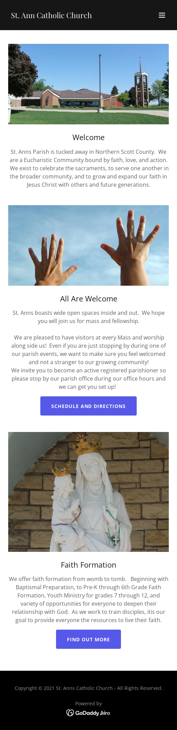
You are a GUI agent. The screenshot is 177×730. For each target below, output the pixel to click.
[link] (51, 16)
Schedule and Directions (88, 406)
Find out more (88, 639)
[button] (162, 15)
